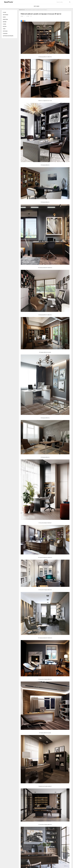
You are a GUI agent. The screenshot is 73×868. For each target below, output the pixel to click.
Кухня (4, 12)
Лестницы (5, 14)
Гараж (4, 24)
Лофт (4, 28)
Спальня (5, 33)
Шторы (4, 26)
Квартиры (5, 19)
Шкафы (4, 21)
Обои (4, 17)
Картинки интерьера (8, 35)
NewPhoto (8, 2)
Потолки (5, 31)
